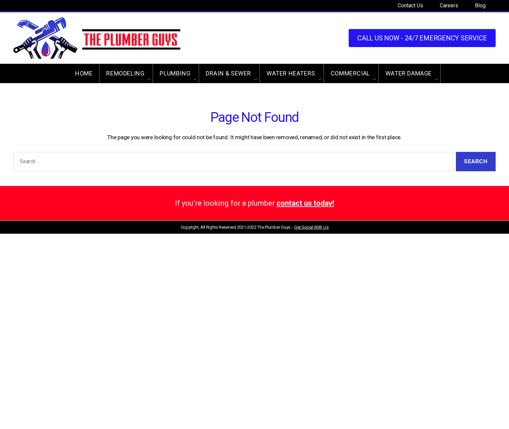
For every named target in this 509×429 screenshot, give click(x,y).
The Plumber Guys (273, 227)
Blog (480, 5)
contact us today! (305, 203)
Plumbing (175, 73)
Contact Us (410, 5)
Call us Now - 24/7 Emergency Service (422, 38)
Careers (449, 5)
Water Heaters (291, 73)
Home (84, 73)
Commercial (350, 73)
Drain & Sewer (228, 73)
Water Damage (408, 73)
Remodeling (125, 73)
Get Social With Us (311, 227)
